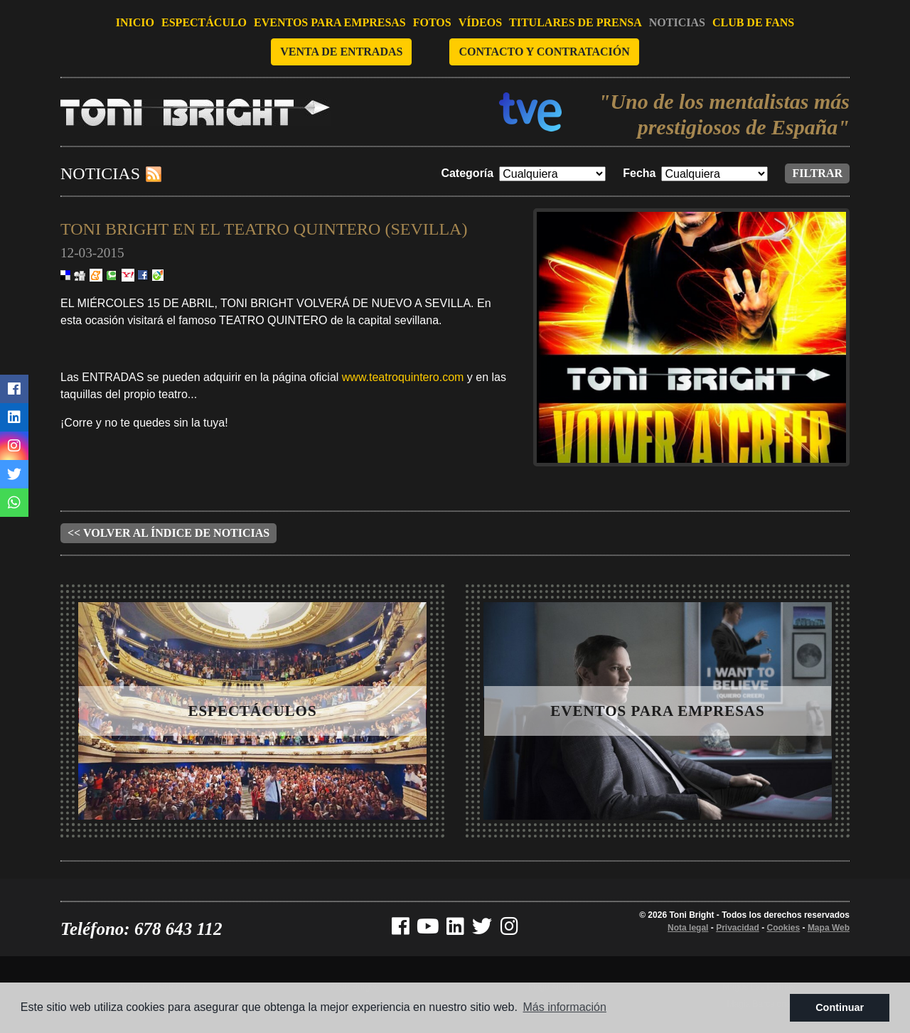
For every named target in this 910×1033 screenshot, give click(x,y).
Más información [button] (564, 1007)
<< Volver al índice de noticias (168, 533)
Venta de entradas (341, 52)
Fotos (432, 22)
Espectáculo (204, 22)
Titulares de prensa (575, 22)
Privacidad (737, 928)
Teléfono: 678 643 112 (141, 928)
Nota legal (688, 928)
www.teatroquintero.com (403, 377)
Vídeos (480, 22)
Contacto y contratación (544, 52)
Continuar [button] (839, 1007)
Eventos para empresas (330, 22)
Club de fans (753, 22)
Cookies (784, 928)
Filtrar (817, 173)
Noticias (677, 22)
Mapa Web (829, 928)
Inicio (135, 22)
